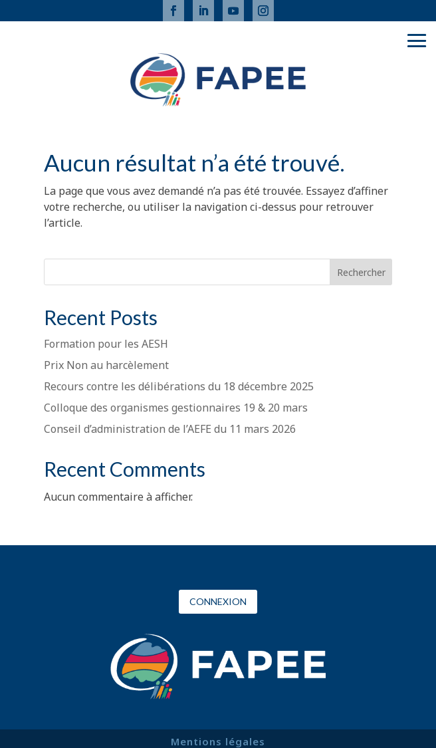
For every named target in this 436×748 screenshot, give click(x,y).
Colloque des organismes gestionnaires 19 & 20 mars (176, 407)
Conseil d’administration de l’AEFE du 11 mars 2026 (170, 429)
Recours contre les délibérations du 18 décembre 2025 (179, 386)
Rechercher (361, 272)
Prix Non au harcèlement (106, 365)
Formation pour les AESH (106, 343)
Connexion (218, 601)
